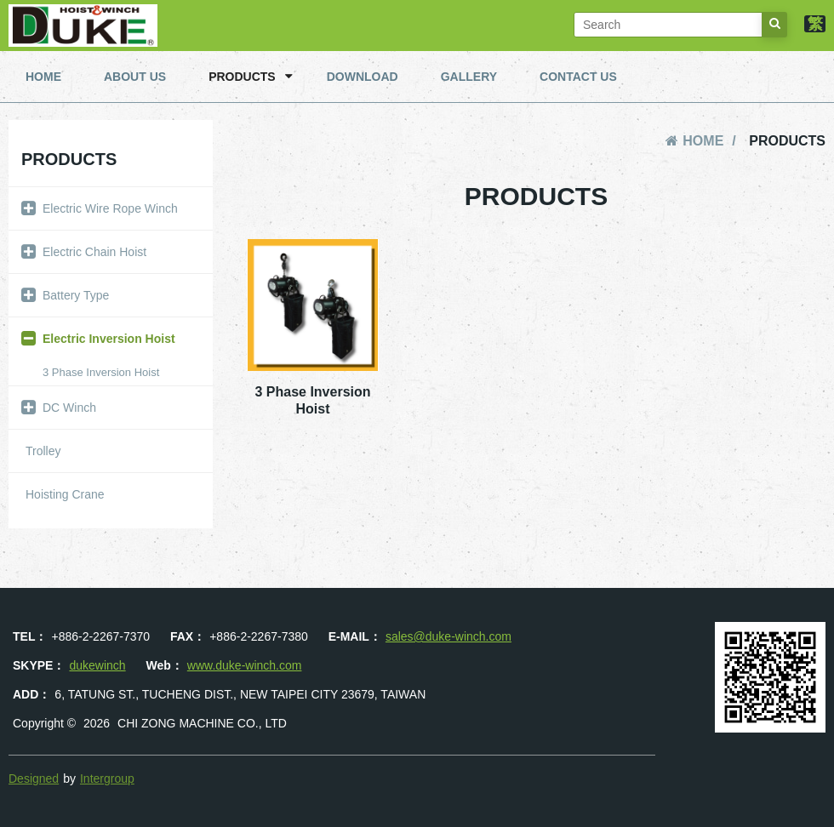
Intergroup (107, 778)
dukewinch (97, 665)
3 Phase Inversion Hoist (101, 372)
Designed (34, 778)
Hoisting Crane (65, 494)
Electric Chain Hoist (79, 252)
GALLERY (469, 76)
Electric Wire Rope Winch (95, 208)
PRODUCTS (250, 76)
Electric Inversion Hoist (94, 338)
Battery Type (61, 295)
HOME (43, 76)
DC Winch (54, 407)
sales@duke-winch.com (448, 636)
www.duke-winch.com (244, 665)
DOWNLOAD (362, 76)
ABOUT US (135, 76)
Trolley (43, 451)
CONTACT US (578, 76)
